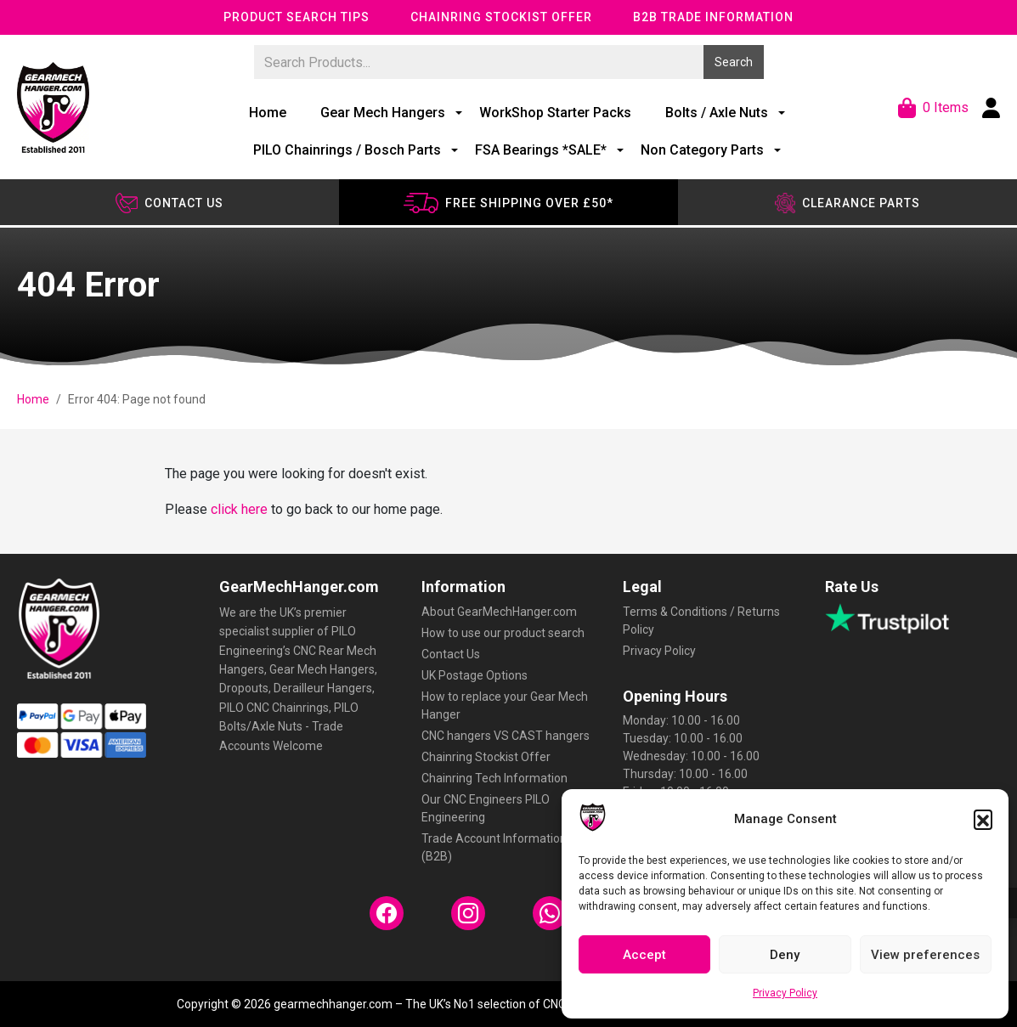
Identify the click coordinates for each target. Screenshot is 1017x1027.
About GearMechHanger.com (499, 611)
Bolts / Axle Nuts (716, 112)
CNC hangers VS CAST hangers (505, 735)
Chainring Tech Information (494, 778)
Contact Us (450, 654)
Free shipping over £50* (508, 203)
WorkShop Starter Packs (555, 112)
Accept (644, 954)
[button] (983, 818)
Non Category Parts (702, 150)
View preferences (925, 954)
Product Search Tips (296, 17)
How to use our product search (503, 633)
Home (267, 112)
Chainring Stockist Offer (501, 17)
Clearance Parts (847, 203)
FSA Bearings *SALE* (541, 150)
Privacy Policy (785, 993)
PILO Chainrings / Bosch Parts (347, 150)
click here (239, 509)
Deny (784, 954)
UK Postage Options (474, 675)
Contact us (169, 203)
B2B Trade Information (713, 17)
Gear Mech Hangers (382, 112)
